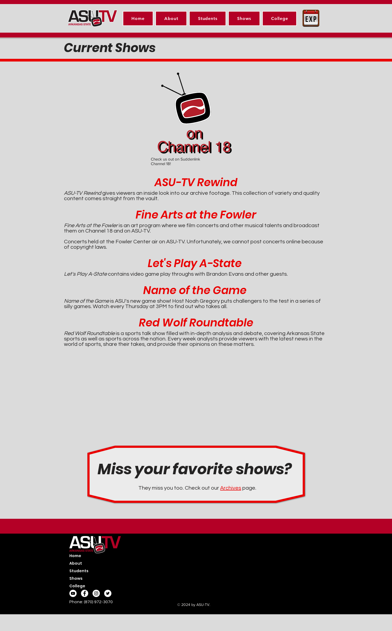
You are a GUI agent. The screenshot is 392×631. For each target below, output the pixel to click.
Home (75, 555)
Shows (76, 578)
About (75, 563)
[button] (207, 18)
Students (78, 571)
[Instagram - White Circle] (96, 593)
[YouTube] (73, 593)
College (77, 586)
